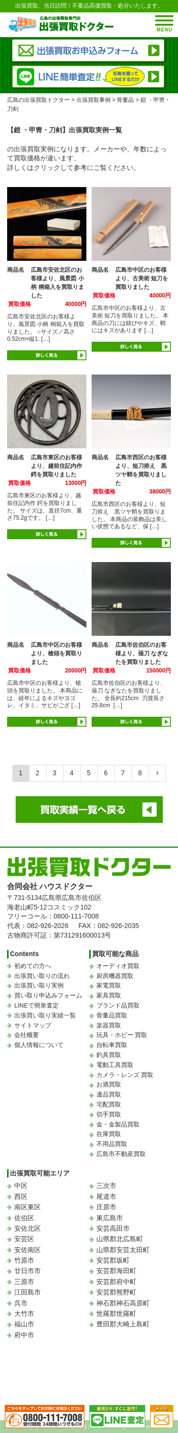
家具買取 (108, 995)
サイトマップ (32, 1025)
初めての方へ (32, 965)
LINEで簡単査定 (36, 1005)
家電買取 (108, 985)
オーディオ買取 (118, 965)
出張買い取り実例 (39, 985)
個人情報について (39, 1044)
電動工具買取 (114, 1064)
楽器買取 (108, 1025)
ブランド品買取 (118, 1005)
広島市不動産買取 (121, 1153)
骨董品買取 (111, 1015)
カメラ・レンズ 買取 (125, 1074)
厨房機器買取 (114, 975)
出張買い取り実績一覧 (45, 1015)
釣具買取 (108, 1054)
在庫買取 (108, 1133)
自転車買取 (111, 1044)
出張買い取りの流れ (42, 975)
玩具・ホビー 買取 (122, 1034)
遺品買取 (108, 1094)
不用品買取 (111, 1143)
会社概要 (26, 1034)
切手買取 (108, 1114)
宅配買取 (108, 1104)
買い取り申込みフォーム (48, 995)
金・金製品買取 (118, 1124)
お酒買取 (108, 1084)
